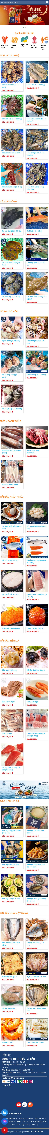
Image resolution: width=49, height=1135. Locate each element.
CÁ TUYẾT (26, 1121)
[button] (23, 28)
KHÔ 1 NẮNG (15, 1125)
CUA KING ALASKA (10, 1118)
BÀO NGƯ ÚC (39, 1118)
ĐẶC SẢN (25, 1125)
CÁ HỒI (18, 1121)
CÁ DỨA (33, 1125)
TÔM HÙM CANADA (26, 1118)
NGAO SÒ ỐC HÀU (39, 1121)
